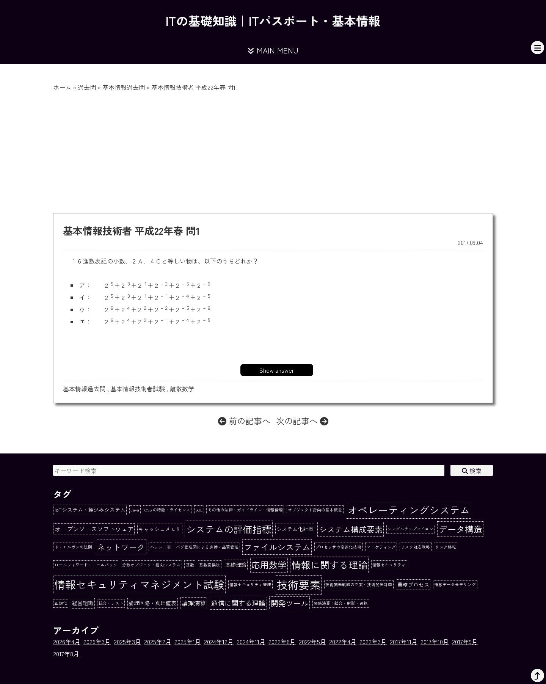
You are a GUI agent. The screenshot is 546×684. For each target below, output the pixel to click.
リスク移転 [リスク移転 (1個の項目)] (445, 547)
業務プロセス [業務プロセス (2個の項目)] (413, 584)
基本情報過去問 (123, 87)
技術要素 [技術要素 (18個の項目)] (298, 584)
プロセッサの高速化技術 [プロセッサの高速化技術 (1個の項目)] (338, 547)
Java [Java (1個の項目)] (134, 510)
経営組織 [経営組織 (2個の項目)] (82, 603)
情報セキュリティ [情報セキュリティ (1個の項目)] (389, 565)
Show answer (276, 370)
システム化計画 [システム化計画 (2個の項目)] (295, 529)
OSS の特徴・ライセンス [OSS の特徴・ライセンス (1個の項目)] (167, 510)
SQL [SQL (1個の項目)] (198, 510)
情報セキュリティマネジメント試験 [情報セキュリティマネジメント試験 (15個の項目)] (139, 584)
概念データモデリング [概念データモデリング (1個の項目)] (455, 584)
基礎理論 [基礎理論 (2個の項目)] (235, 564)
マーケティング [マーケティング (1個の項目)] (381, 547)
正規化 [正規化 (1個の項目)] (61, 603)
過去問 (87, 87)
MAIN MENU (273, 50)
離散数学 (182, 388)
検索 (472, 470)
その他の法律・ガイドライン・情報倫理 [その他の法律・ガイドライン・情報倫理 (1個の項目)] (245, 510)
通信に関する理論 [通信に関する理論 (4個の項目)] (238, 603)
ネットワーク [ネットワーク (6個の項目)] (121, 547)
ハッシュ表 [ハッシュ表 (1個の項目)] (160, 547)
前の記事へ (244, 420)
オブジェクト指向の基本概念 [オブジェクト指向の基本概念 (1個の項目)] (315, 510)
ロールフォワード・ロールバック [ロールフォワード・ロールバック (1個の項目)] (86, 565)
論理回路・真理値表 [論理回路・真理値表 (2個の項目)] (152, 603)
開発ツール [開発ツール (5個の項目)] (290, 603)
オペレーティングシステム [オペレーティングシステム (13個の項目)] (408, 509)
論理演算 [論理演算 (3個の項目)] (194, 603)
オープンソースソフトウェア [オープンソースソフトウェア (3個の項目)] (94, 528)
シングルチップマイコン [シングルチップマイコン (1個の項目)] (410, 529)
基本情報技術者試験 (137, 388)
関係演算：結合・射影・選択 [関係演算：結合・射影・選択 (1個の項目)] (341, 603)
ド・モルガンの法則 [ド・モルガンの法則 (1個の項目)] (73, 547)
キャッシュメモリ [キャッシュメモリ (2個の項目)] (159, 529)
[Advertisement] (273, 149)
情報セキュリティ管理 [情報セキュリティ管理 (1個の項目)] (250, 584)
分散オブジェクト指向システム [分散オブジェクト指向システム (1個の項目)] (151, 565)
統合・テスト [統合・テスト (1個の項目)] (111, 603)
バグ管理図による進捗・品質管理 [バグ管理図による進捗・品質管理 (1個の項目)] (207, 547)
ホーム (62, 87)
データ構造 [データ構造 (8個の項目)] (460, 528)
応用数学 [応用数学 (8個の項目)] (268, 564)
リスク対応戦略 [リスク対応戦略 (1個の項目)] (415, 547)
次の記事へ (302, 420)
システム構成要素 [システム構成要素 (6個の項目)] (351, 529)
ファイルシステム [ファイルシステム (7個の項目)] (277, 547)
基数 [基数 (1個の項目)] (190, 565)
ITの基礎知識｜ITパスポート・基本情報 (273, 20)
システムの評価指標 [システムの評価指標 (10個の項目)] (228, 529)
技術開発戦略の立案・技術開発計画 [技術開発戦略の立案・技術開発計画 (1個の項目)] (358, 584)
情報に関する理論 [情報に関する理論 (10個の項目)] (329, 564)
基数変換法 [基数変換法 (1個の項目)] (209, 565)
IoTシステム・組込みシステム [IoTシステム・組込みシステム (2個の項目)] (90, 509)
